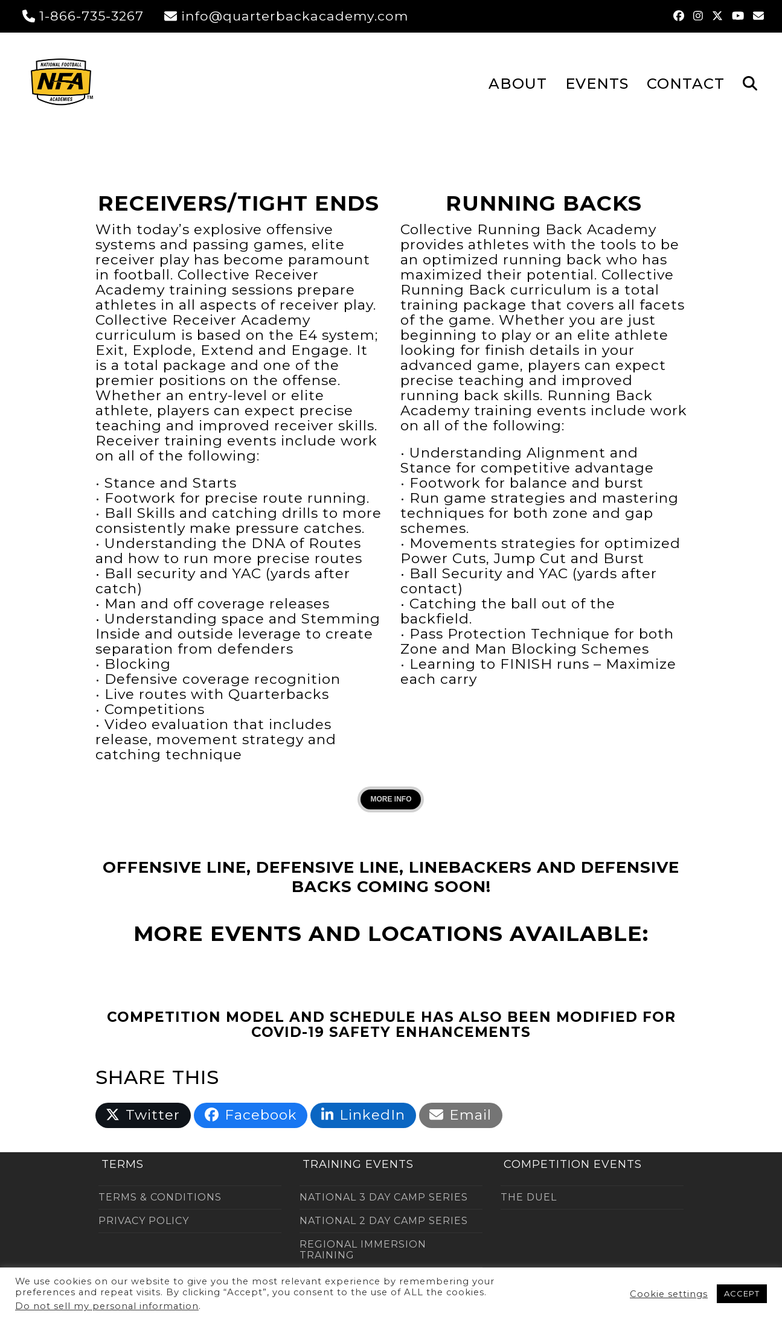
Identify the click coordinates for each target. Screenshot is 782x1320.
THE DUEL (529, 1197)
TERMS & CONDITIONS (160, 1197)
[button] (750, 83)
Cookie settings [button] (669, 1294)
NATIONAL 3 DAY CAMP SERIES (384, 1197)
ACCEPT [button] (742, 1293)
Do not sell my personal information (107, 1306)
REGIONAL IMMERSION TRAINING (363, 1250)
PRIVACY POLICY (143, 1220)
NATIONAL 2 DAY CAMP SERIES (384, 1220)
